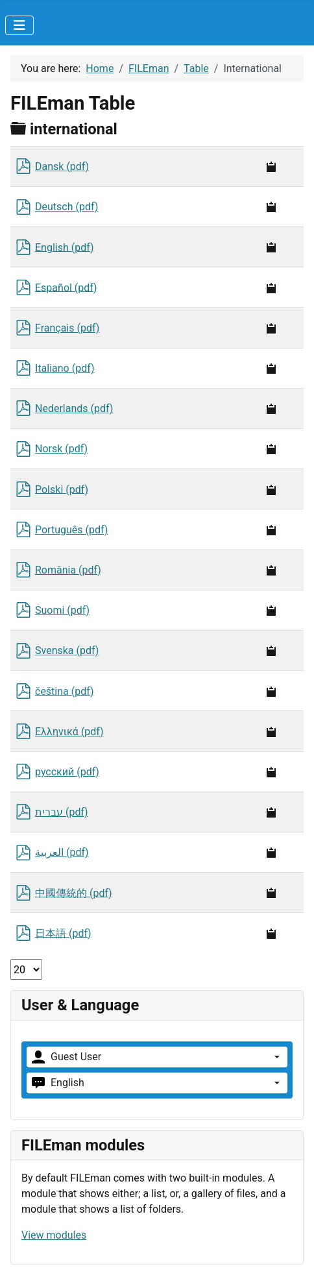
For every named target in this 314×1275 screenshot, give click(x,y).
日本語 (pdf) (63, 933)
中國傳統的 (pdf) (73, 892)
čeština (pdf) (64, 691)
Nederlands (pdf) (74, 408)
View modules (53, 1235)
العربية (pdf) (62, 852)
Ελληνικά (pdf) (69, 731)
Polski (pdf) (61, 489)
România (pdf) (68, 570)
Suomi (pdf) (62, 610)
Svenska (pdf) (67, 650)
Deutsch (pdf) (66, 206)
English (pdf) (64, 247)
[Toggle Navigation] (19, 25)
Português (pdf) (71, 530)
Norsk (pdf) (61, 449)
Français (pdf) (67, 328)
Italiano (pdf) (64, 368)
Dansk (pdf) (62, 166)
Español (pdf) (66, 287)
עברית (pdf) (61, 812)
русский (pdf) (67, 772)
